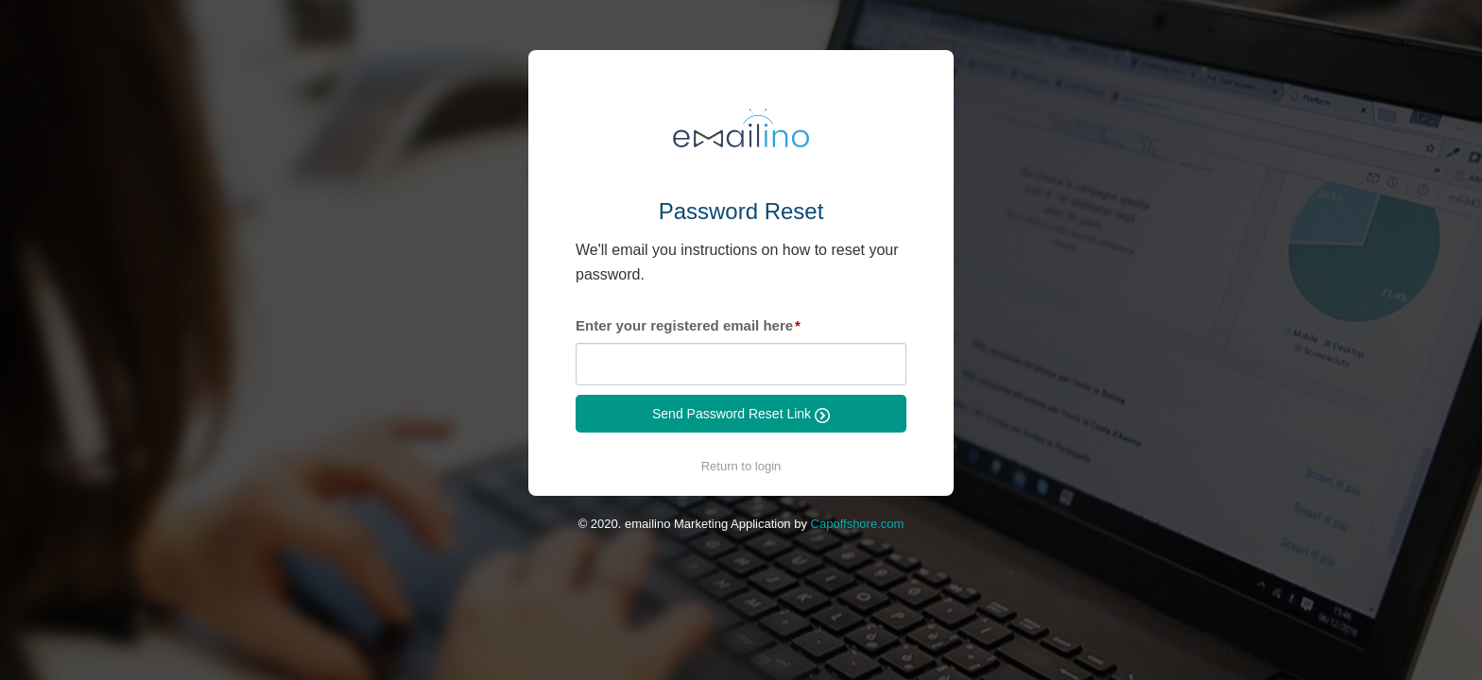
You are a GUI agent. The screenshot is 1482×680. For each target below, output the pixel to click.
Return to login (741, 466)
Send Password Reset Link (741, 414)
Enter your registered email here (684, 325)
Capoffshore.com (858, 524)
